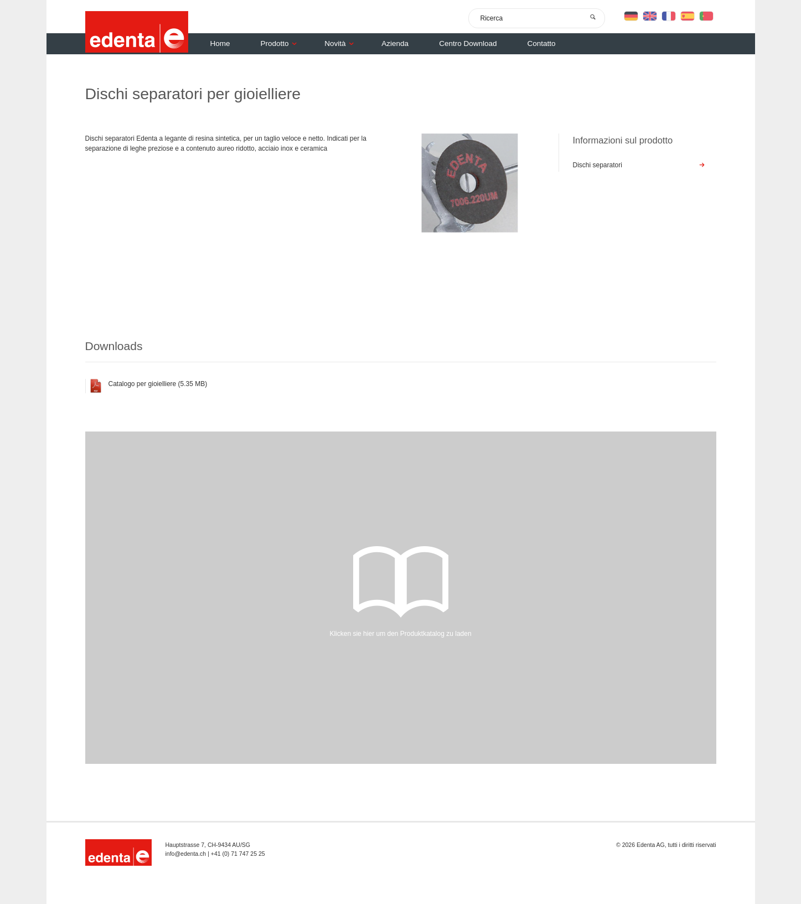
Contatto (541, 43)
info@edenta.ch (186, 853)
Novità (341, 43)
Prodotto (282, 43)
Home (220, 43)
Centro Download (468, 43)
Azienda (395, 43)
